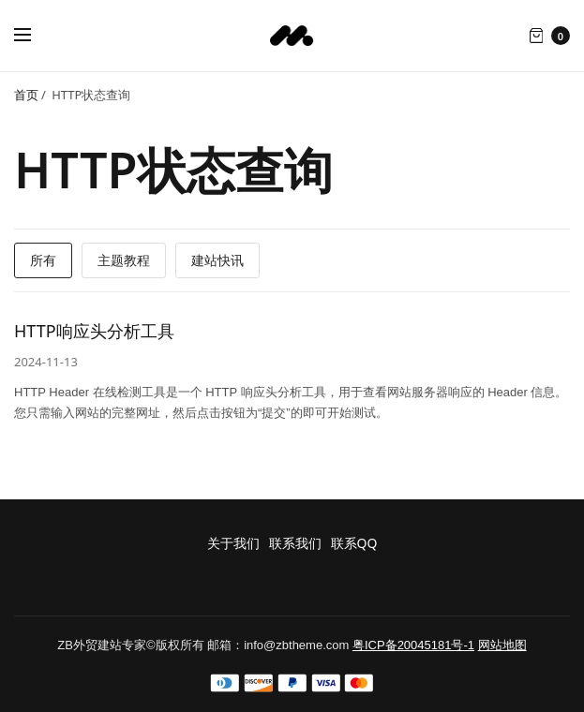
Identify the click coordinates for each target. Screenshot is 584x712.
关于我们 (233, 543)
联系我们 (295, 543)
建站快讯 (217, 260)
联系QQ (354, 543)
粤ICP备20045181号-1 (413, 645)
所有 (43, 260)
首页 (26, 94)
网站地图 (502, 645)
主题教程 (123, 260)
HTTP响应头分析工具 (94, 330)
